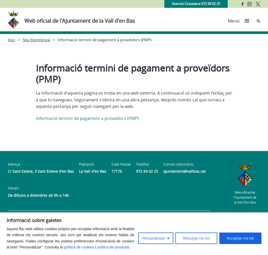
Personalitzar (153, 238)
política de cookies (79, 247)
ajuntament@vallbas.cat (184, 171)
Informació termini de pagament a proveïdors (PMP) (87, 118)
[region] (134, 233)
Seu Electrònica (36, 39)
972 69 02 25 (147, 171)
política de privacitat (113, 247)
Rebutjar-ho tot (196, 238)
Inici (11, 39)
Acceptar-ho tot (240, 238)
